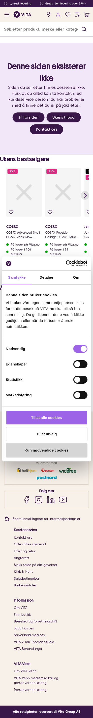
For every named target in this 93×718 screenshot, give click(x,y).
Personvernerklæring (30, 690)
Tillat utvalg (46, 434)
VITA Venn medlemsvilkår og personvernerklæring (36, 680)
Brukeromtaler (25, 585)
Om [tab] (76, 277)
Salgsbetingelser (26, 578)
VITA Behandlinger (28, 649)
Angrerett (21, 558)
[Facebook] (26, 499)
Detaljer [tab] (47, 277)
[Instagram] (38, 499)
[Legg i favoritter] (11, 212)
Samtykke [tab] (17, 277)
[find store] (49, 14)
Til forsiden (28, 117)
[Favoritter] (68, 14)
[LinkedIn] (51, 499)
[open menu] (7, 14)
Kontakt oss (46, 129)
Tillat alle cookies (46, 417)
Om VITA (21, 608)
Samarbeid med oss (29, 635)
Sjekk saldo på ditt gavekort (35, 565)
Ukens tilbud (63, 117)
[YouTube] (63, 499)
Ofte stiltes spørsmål (30, 544)
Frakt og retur (24, 551)
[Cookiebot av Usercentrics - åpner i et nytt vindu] (66, 263)
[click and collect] (77, 14)
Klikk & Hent (23, 571)
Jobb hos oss (24, 628)
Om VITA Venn (25, 671)
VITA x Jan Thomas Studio (34, 642)
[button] (84, 29)
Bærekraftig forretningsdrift (35, 621)
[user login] (58, 14)
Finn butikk (22, 614)
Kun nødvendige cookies (47, 450)
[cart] (87, 14)
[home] (22, 14)
